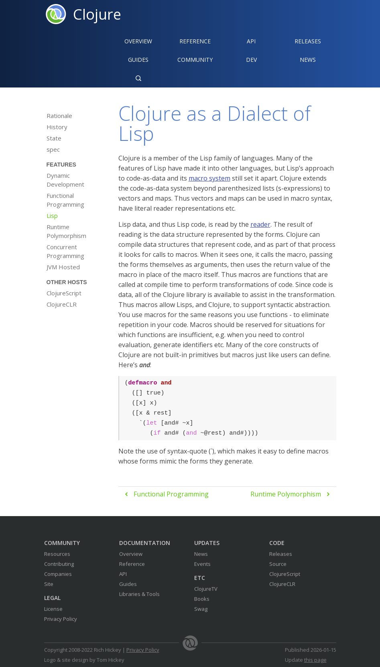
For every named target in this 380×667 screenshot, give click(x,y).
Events (202, 563)
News (308, 59)
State (54, 138)
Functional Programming (65, 199)
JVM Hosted (63, 267)
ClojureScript (64, 293)
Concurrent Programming (65, 251)
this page (315, 659)
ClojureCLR (62, 304)
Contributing (59, 563)
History (57, 127)
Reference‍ (195, 41)
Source (278, 563)
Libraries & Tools (139, 594)
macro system (209, 178)
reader (260, 224)
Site (48, 584)
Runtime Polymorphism (66, 231)
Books (201, 598)
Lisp (52, 215)
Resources (57, 553)
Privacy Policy (60, 618)
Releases (308, 41)
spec (53, 149)
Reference (132, 563)
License (53, 608)
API (251, 41)
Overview (138, 41)
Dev (251, 59)
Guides (138, 59)
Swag (200, 608)
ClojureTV (205, 588)
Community (195, 59)
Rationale (59, 116)
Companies (58, 574)
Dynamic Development (65, 179)
